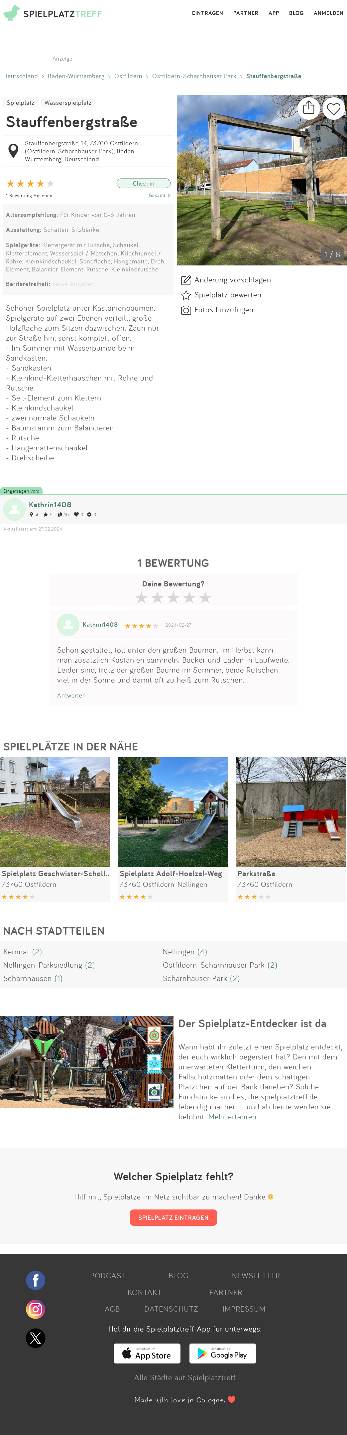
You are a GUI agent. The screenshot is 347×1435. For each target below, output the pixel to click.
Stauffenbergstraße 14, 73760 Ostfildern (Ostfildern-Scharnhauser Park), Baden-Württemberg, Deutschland (81, 151)
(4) (202, 951)
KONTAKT (145, 1292)
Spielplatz (21, 102)
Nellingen (179, 951)
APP (274, 13)
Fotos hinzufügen (224, 309)
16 (63, 514)
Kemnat (16, 951)
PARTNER (246, 13)
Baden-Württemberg (76, 76)
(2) (37, 951)
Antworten (71, 695)
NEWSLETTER (256, 1275)
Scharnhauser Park (195, 978)
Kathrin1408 (50, 504)
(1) (59, 978)
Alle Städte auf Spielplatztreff (185, 1377)
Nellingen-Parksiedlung (42, 965)
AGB (112, 1309)
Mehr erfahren (232, 1116)
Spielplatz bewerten (228, 294)
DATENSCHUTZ (171, 1309)
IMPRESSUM (244, 1309)
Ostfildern (128, 76)
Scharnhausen (27, 978)
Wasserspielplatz (68, 102)
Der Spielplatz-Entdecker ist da (252, 1023)
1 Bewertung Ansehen (29, 195)
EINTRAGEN (207, 13)
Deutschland (20, 76)
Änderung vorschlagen (232, 279)
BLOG (296, 13)
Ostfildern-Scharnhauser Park (194, 76)
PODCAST (108, 1275)
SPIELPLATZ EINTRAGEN (173, 1217)
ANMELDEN (329, 13)
